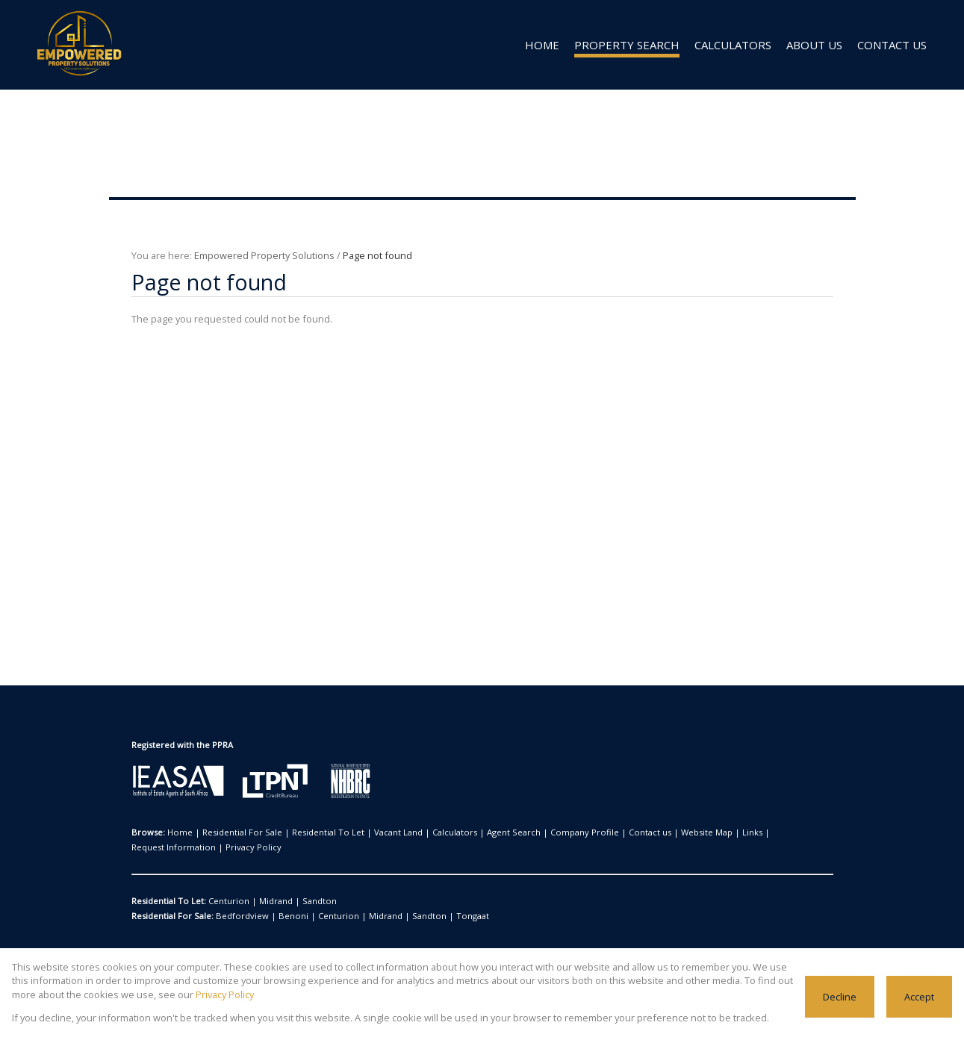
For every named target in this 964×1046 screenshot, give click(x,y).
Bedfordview (239, 916)
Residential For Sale (233, 832)
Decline (841, 996)
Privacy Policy (157, 847)
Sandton (303, 901)
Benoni (282, 916)
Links (690, 832)
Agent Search (477, 832)
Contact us (598, 832)
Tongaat (435, 916)
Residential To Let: (168, 901)
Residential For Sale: (172, 916)
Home (178, 832)
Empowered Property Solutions (256, 255)
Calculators (425, 832)
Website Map (648, 832)
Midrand (266, 901)
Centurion (226, 901)
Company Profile (540, 832)
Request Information (744, 832)
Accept (919, 996)
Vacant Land (373, 832)
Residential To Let (311, 832)
